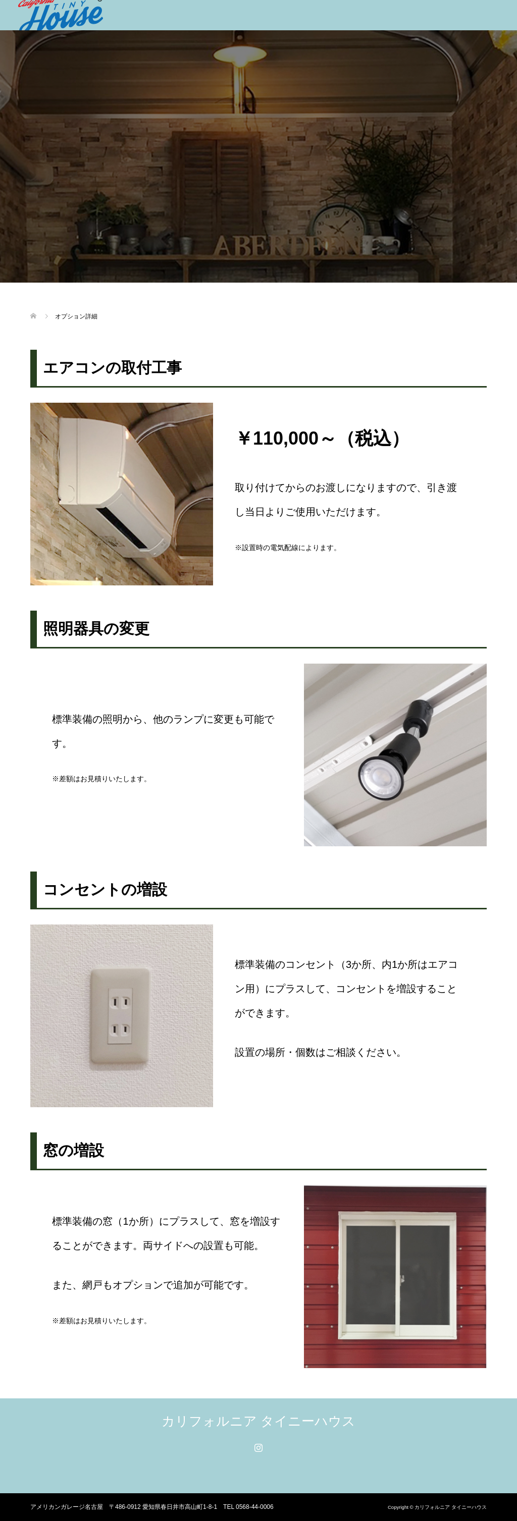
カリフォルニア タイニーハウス (258, 1421)
